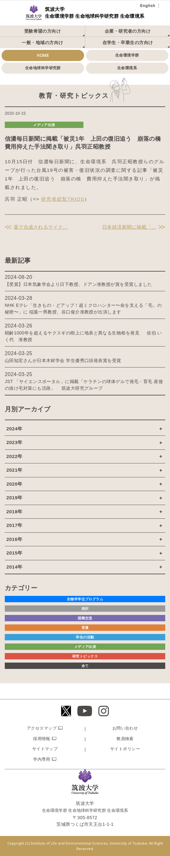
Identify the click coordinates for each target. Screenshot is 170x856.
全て (85, 666)
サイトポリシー (125, 748)
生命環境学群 (127, 55)
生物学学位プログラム (85, 599)
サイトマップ (45, 748)
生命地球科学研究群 (43, 68)
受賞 (85, 628)
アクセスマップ (42, 728)
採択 (85, 608)
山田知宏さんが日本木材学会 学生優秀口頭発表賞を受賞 (63, 360)
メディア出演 (44, 125)
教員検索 (125, 738)
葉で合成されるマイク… (41, 227)
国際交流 (85, 618)
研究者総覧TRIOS (62, 199)
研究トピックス (85, 656)
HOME (43, 55)
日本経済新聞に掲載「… (129, 227)
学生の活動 (85, 637)
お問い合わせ (125, 728)
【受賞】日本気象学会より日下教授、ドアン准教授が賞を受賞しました (78, 284)
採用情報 (41, 738)
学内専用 (41, 759)
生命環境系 (127, 68)
